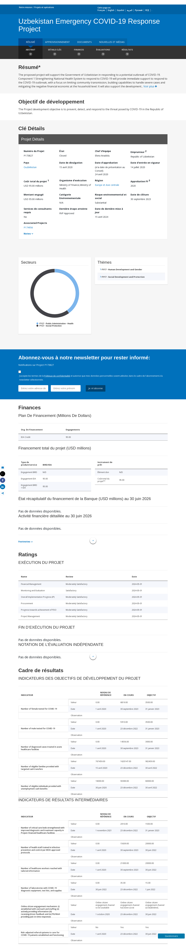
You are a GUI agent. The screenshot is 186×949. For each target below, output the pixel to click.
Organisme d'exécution (73, 180)
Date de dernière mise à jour (109, 210)
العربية (129, 10)
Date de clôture (140, 194)
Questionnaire (171, 936)
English (111, 10)
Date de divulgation (70, 162)
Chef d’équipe (103, 151)
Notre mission (25, 7)
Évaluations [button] (103, 52)
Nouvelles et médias (112, 42)
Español (120, 10)
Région (99, 180)
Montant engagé (34, 194)
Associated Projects (35, 222)
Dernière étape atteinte (73, 208)
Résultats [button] (127, 52)
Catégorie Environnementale (70, 196)
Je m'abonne (95, 388)
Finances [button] (78, 52)
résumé (30, 42)
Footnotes (24, 541)
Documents (84, 42)
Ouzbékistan (30, 167)
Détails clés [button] (54, 52)
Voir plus (150, 86)
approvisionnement (57, 42)
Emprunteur (138, 152)
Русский (138, 10)
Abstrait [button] (30, 52)
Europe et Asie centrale (107, 184)
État (61, 151)
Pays (26, 162)
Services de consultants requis (38, 210)
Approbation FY (140, 181)
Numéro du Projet (34, 151)
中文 (147, 10)
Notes (27, 233)
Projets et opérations (44, 7)
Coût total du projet (36, 181)
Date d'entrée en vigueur (145, 162)
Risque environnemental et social (111, 196)
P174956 (28, 227)
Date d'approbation (106, 162)
